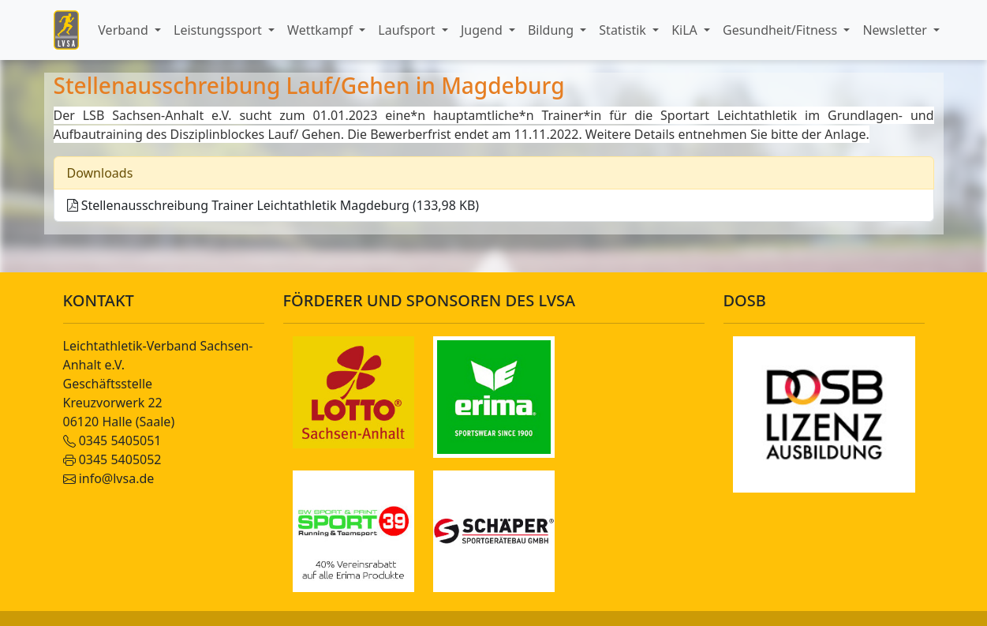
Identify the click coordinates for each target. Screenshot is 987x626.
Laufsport (408, 30)
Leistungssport (219, 30)
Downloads (100, 173)
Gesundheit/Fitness (781, 30)
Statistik (624, 30)
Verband (124, 30)
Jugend (483, 30)
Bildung (552, 30)
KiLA (686, 30)
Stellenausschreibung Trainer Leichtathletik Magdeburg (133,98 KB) (273, 205)
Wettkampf (321, 30)
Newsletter (896, 30)
